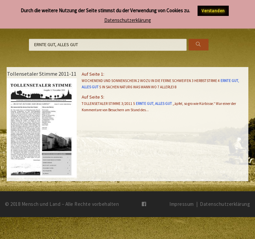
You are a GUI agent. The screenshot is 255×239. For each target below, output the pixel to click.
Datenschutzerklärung (225, 204)
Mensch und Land (41, 204)
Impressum (181, 204)
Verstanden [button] (213, 11)
